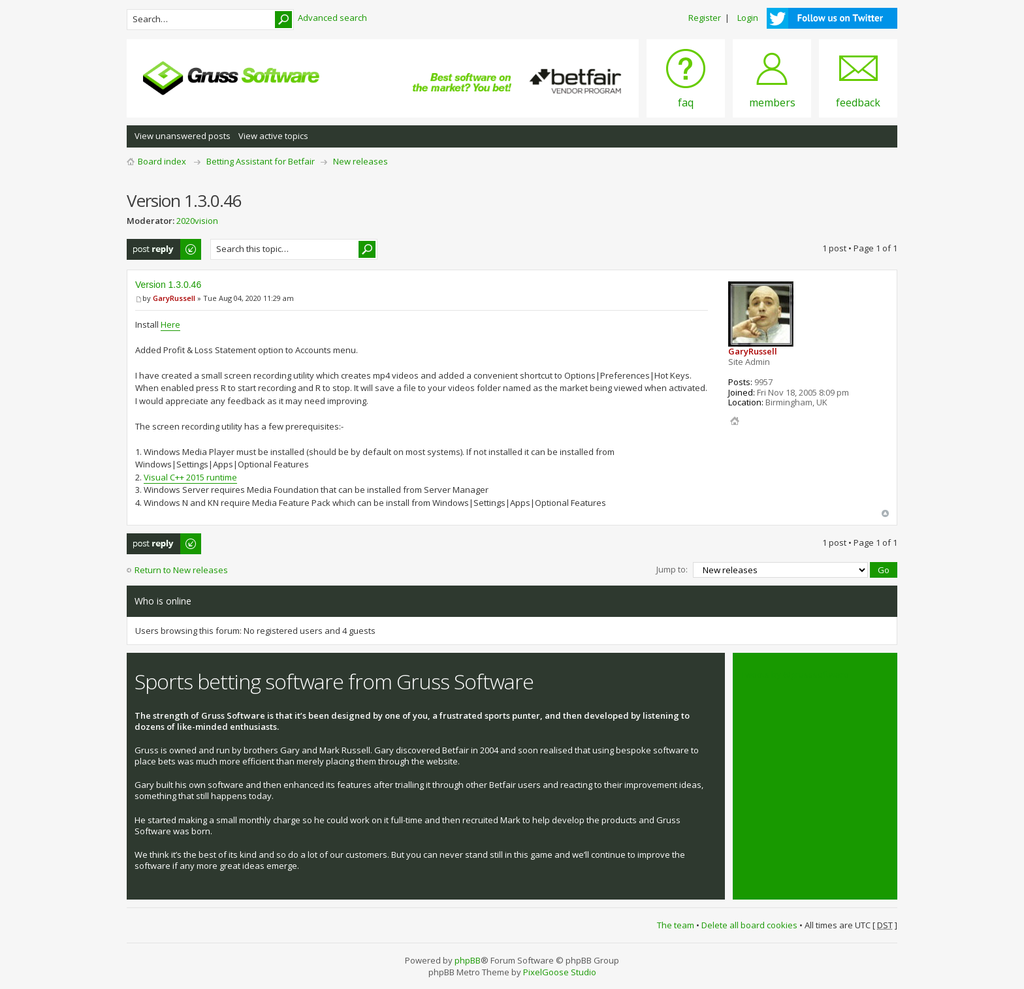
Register (704, 18)
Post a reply (164, 249)
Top (885, 513)
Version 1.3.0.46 (168, 284)
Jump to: (672, 569)
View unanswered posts (183, 136)
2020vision (197, 221)
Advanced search (332, 18)
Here (170, 324)
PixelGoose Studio (559, 972)
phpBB (468, 960)
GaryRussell (174, 298)
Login (747, 18)
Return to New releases (181, 570)
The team (675, 925)
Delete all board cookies (749, 925)
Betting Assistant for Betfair (260, 161)
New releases (360, 161)
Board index (162, 161)
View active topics (273, 136)
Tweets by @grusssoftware (795, 674)
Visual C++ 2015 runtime (190, 477)
